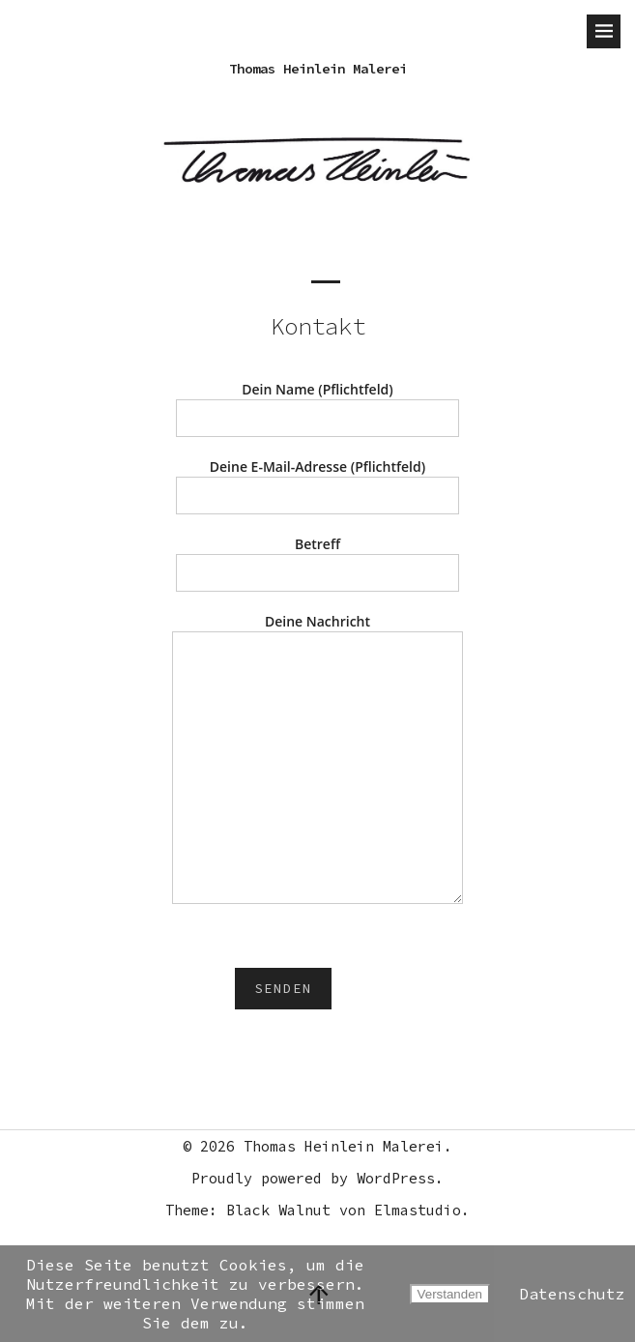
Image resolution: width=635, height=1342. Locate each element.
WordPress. (400, 1178)
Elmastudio (417, 1210)
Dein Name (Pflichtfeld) (318, 403)
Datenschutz (572, 1293)
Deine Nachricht (318, 760)
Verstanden (450, 1294)
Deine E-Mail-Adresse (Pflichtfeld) (318, 481)
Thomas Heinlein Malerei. (348, 1146)
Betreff (318, 558)
